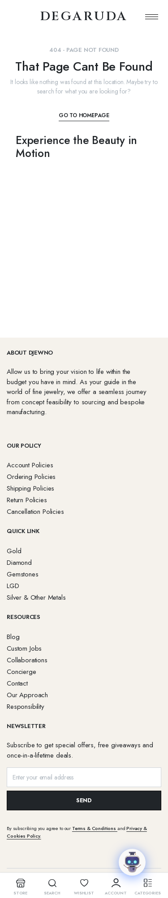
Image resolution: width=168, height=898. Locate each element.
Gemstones (23, 574)
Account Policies (30, 465)
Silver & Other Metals (36, 597)
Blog (13, 637)
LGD (13, 586)
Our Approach (27, 695)
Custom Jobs (24, 648)
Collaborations (27, 660)
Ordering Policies (31, 477)
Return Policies (27, 500)
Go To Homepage (84, 115)
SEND (84, 800)
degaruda (84, 16)
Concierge (21, 672)
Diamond (19, 563)
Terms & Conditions (94, 828)
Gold (14, 551)
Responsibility (25, 707)
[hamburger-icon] (152, 16)
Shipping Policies (30, 488)
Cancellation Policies (35, 512)
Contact (17, 683)
